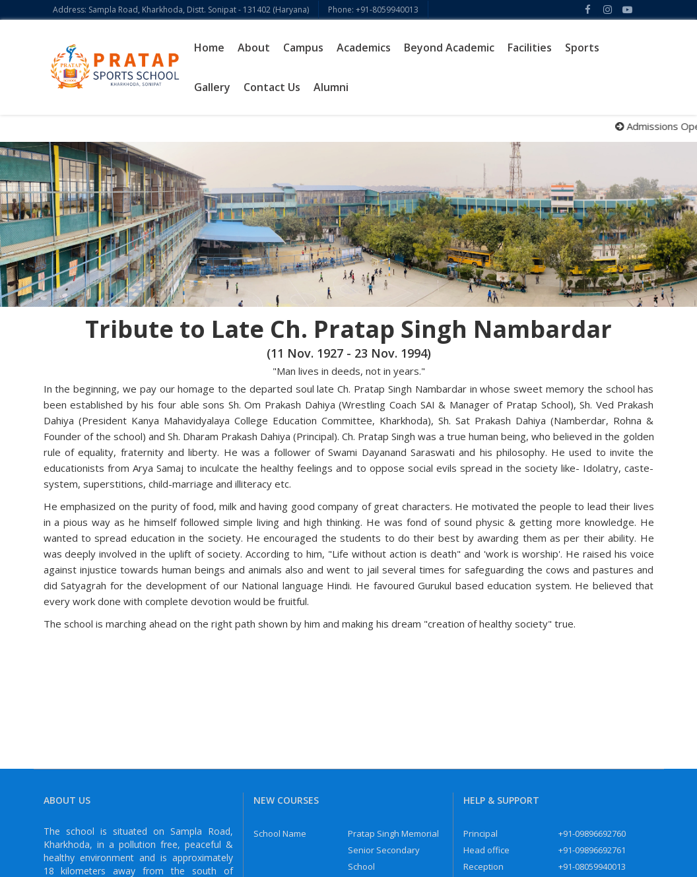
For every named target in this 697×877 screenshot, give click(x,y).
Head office (486, 850)
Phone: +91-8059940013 (373, 9)
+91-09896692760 (592, 833)
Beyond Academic (449, 47)
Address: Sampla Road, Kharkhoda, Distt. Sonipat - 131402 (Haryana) (181, 9)
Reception (483, 866)
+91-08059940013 (592, 866)
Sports (582, 47)
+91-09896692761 (592, 850)
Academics (364, 47)
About (254, 47)
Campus (303, 47)
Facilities (530, 47)
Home (209, 47)
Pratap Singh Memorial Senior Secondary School (393, 850)
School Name (279, 833)
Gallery (212, 87)
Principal (480, 833)
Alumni (331, 87)
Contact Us (272, 87)
